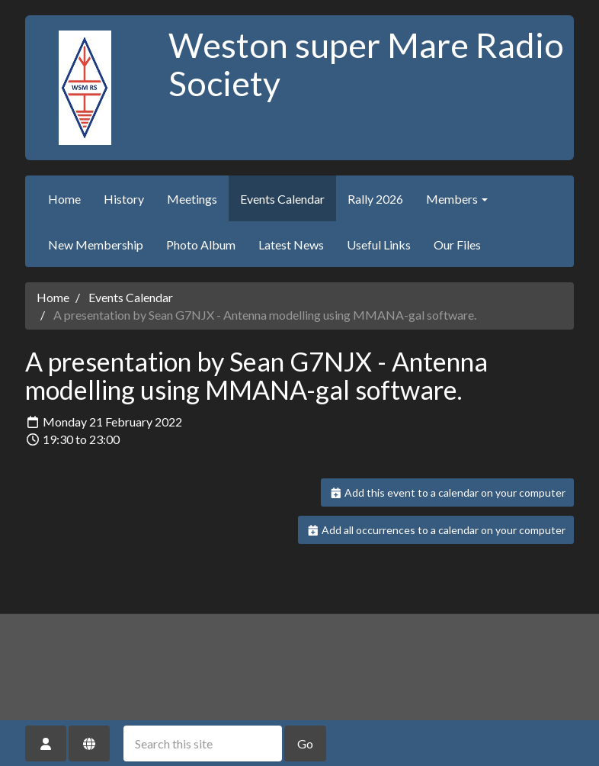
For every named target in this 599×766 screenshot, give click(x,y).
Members (457, 199)
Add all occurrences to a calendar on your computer (436, 529)
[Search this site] (202, 743)
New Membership (95, 244)
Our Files (457, 244)
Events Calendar (282, 199)
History (124, 199)
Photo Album (200, 244)
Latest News (291, 244)
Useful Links (379, 244)
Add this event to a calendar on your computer (447, 492)
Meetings (192, 199)
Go (305, 743)
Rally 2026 (375, 199)
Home (64, 199)
